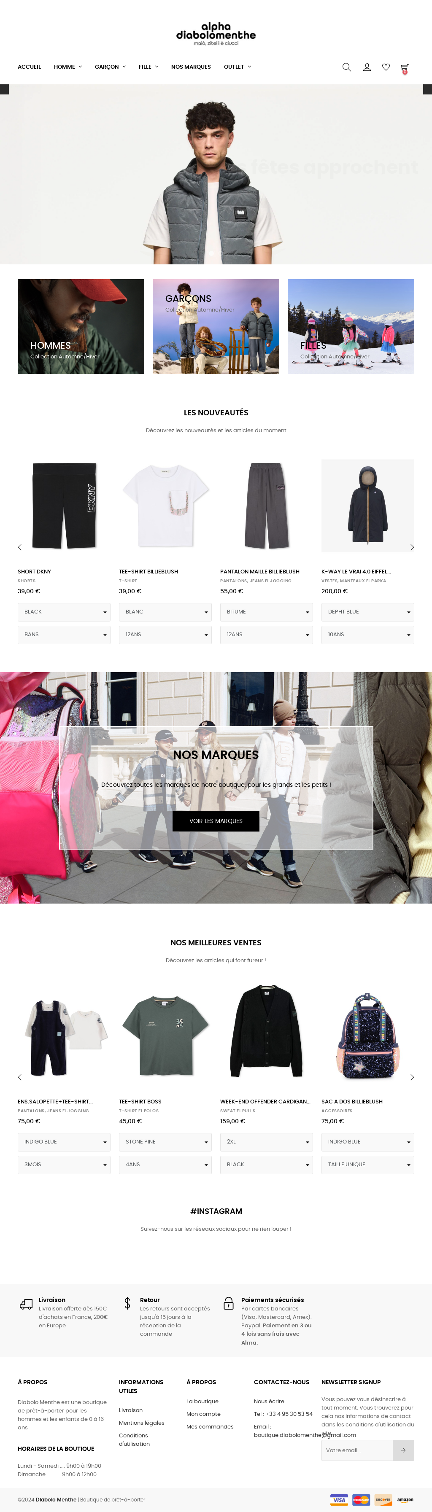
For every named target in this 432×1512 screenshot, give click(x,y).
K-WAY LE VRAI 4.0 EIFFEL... (356, 572)
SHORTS (26, 581)
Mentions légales (142, 1423)
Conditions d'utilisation (134, 1440)
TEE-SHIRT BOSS (140, 1102)
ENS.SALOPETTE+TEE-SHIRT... (55, 1102)
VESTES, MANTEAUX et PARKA (353, 581)
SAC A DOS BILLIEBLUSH (352, 1102)
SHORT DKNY (34, 572)
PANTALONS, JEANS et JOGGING (256, 581)
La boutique (202, 1401)
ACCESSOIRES (337, 1111)
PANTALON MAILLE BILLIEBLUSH (260, 572)
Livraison (131, 1410)
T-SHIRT (128, 581)
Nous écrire (269, 1401)
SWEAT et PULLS (237, 1111)
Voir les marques (216, 821)
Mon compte (203, 1414)
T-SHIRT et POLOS (139, 1111)
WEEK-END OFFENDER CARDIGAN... (265, 1102)
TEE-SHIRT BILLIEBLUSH (148, 572)
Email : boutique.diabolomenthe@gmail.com (305, 1431)
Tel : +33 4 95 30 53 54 (283, 1414)
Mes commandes (210, 1427)
